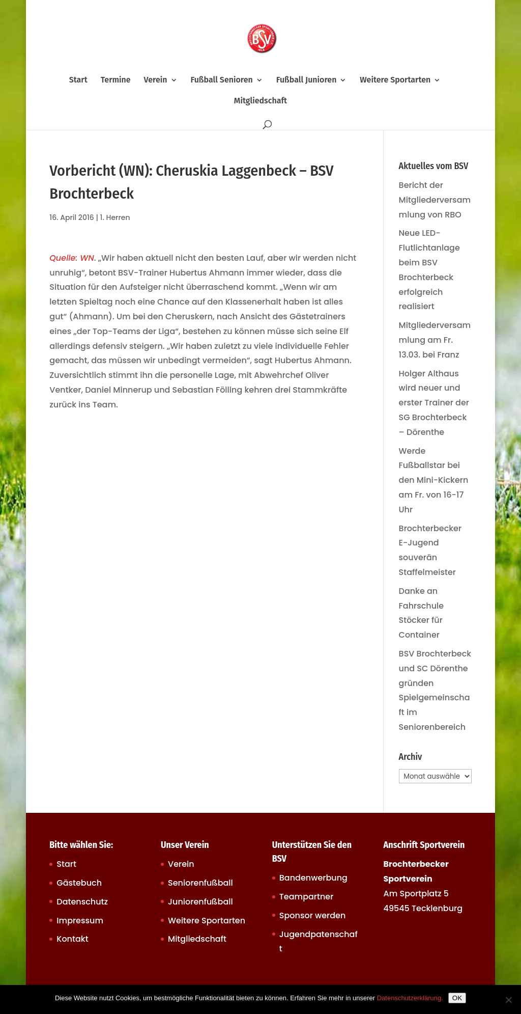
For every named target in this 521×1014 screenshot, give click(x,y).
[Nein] (508, 1000)
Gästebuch (79, 883)
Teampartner (306, 896)
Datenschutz (82, 902)
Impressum (79, 920)
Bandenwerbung (313, 878)
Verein (155, 80)
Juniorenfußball (200, 902)
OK (457, 998)
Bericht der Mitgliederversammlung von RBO (435, 200)
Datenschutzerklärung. (410, 998)
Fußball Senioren (221, 80)
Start (78, 80)
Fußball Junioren (306, 80)
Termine (116, 80)
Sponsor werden (312, 915)
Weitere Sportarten (395, 80)
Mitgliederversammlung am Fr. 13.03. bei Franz (435, 340)
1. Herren (115, 217)
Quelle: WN (71, 258)
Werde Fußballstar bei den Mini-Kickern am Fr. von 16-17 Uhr (434, 480)
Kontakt (72, 939)
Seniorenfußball (200, 883)
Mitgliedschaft (260, 101)
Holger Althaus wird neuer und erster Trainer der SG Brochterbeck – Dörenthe (434, 403)
